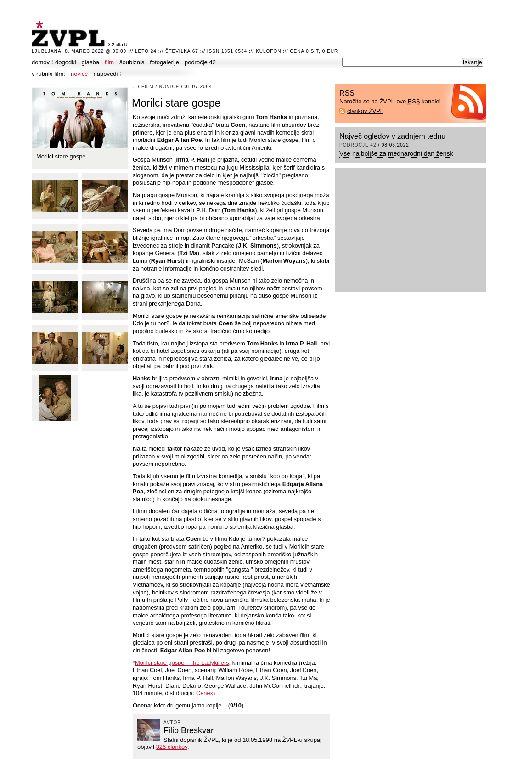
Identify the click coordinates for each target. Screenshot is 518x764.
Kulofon (268, 51)
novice (79, 73)
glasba (90, 62)
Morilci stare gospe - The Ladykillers (182, 662)
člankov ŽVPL (365, 111)
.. (134, 86)
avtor (172, 722)
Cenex (204, 693)
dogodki (65, 62)
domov (41, 62)
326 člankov (171, 746)
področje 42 (200, 62)
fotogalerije (164, 62)
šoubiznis (131, 62)
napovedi (106, 73)
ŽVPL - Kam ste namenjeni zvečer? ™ (70, 34)
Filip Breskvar (188, 730)
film (109, 62)
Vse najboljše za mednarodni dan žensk (396, 153)
